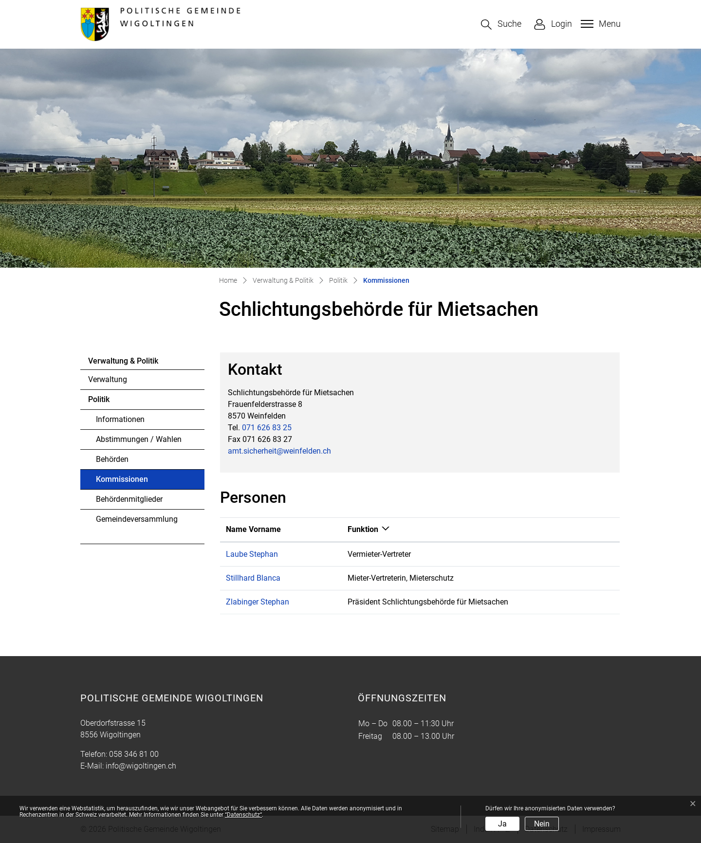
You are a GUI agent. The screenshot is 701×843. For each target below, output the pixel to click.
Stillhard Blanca (253, 578)
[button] (501, 24)
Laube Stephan (252, 554)
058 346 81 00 (134, 754)
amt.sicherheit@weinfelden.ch (279, 451)
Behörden (112, 459)
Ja (502, 823)
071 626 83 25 (267, 427)
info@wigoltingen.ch (141, 765)
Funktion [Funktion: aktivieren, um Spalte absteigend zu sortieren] (363, 529)
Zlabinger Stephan (257, 601)
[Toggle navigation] (599, 24)
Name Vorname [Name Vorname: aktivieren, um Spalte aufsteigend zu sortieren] (253, 529)
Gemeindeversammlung (137, 519)
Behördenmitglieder (129, 499)
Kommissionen (122, 482)
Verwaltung (107, 379)
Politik (99, 399)
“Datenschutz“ (243, 814)
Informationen (120, 419)
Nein (542, 823)
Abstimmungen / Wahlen (139, 439)
